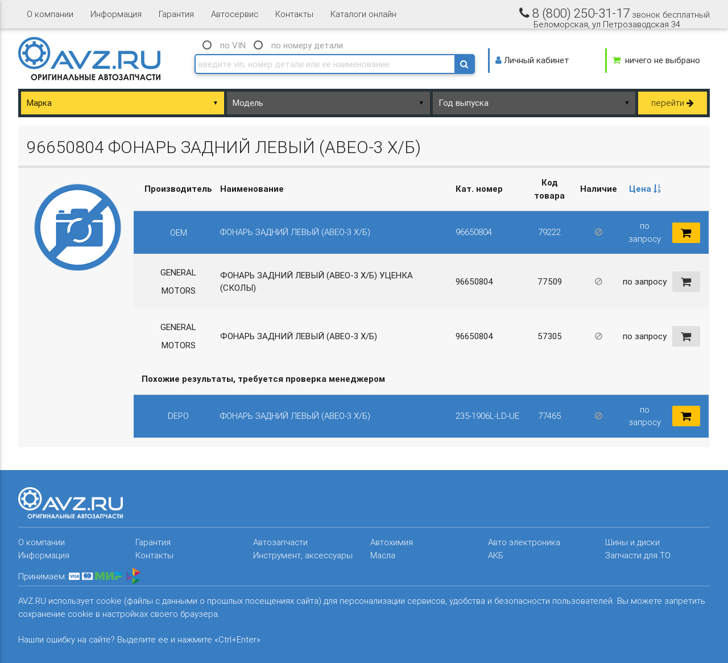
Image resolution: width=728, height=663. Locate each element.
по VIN (233, 45)
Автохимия (391, 542)
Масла (382, 555)
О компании (50, 14)
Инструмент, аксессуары (303, 555)
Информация (116, 14)
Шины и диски (632, 542)
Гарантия (176, 14)
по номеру (307, 45)
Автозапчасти (280, 542)
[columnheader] (645, 189)
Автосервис (234, 14)
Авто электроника (524, 542)
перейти (672, 102)
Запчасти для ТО (638, 555)
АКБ (495, 555)
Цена (645, 188)
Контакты (294, 14)
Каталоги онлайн (363, 14)
